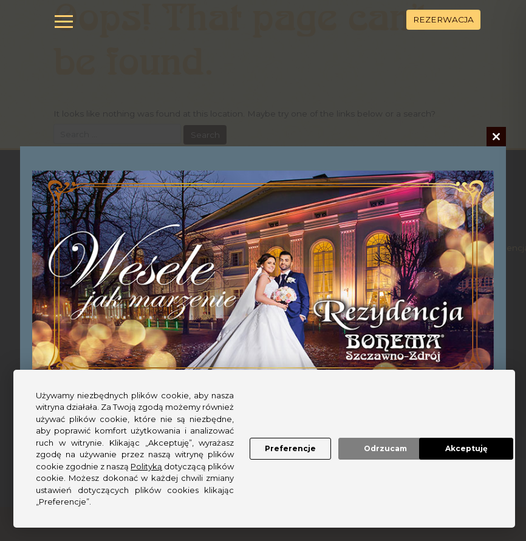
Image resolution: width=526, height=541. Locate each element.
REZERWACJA (443, 19)
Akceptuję (445, 425)
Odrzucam (344, 425)
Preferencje (243, 425)
